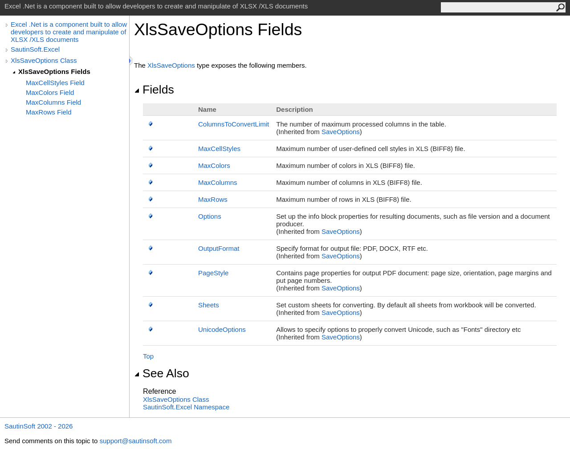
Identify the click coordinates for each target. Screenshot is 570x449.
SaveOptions (341, 131)
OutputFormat (219, 248)
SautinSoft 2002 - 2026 (38, 426)
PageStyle (213, 273)
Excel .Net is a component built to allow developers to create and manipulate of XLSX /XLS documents (69, 31)
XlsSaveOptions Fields (54, 71)
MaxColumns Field (53, 102)
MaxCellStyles (219, 148)
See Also (161, 373)
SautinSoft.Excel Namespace (186, 407)
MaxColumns (217, 182)
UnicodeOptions (222, 329)
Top (148, 356)
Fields (154, 89)
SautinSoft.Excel (35, 49)
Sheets (208, 305)
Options (209, 216)
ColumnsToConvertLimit (233, 124)
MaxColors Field (50, 92)
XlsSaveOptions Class (44, 60)
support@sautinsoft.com (135, 441)
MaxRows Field (49, 112)
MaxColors (214, 165)
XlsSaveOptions (171, 65)
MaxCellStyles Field (55, 82)
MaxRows (213, 199)
